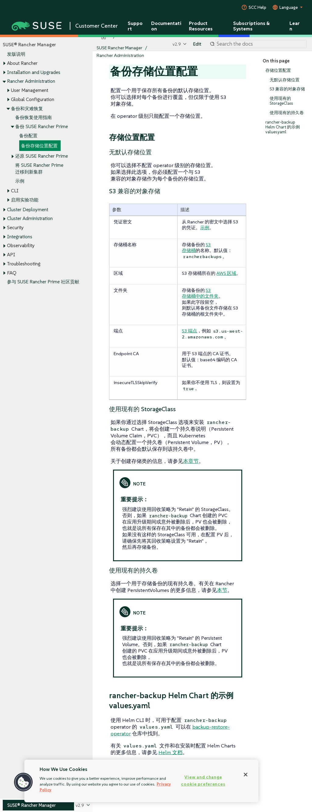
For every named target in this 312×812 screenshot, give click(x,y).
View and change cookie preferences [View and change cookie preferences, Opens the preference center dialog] (203, 780)
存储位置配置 (278, 70)
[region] (141, 781)
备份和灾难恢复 (27, 108)
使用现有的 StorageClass (281, 101)
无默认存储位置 (285, 79)
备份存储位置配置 (39, 146)
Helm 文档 (170, 752)
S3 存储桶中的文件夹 (200, 293)
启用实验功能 (24, 200)
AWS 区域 (226, 273)
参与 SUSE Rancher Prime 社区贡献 (43, 282)
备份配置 (28, 135)
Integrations (19, 237)
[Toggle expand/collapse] (4, 63)
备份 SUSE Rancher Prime (41, 126)
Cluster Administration (30, 219)
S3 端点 (189, 331)
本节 (222, 590)
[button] (23, 782)
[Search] (261, 44)
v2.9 (176, 44)
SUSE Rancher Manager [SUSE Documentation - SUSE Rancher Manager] (119, 48)
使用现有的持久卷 (287, 112)
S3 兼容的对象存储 (287, 89)
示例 (19, 181)
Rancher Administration (31, 81)
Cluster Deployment (27, 209)
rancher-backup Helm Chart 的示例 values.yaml (282, 127)
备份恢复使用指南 (33, 118)
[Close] (245, 774)
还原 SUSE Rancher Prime (41, 156)
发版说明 (16, 54)
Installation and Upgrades (33, 72)
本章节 (191, 461)
